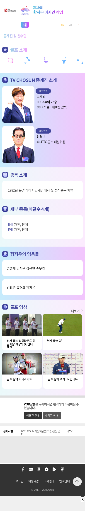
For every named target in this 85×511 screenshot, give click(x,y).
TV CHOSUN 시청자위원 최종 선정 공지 (40, 433)
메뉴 (77, 469)
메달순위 (44, 35)
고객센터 (49, 481)
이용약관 (33, 481)
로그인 (19, 481)
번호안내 (64, 481)
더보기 (75, 311)
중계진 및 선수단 (14, 35)
